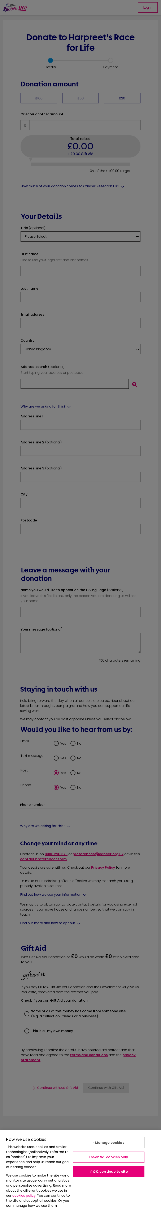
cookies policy (24, 1195)
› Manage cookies (108, 1142)
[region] (80, 1175)
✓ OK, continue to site (109, 1171)
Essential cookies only (108, 1157)
